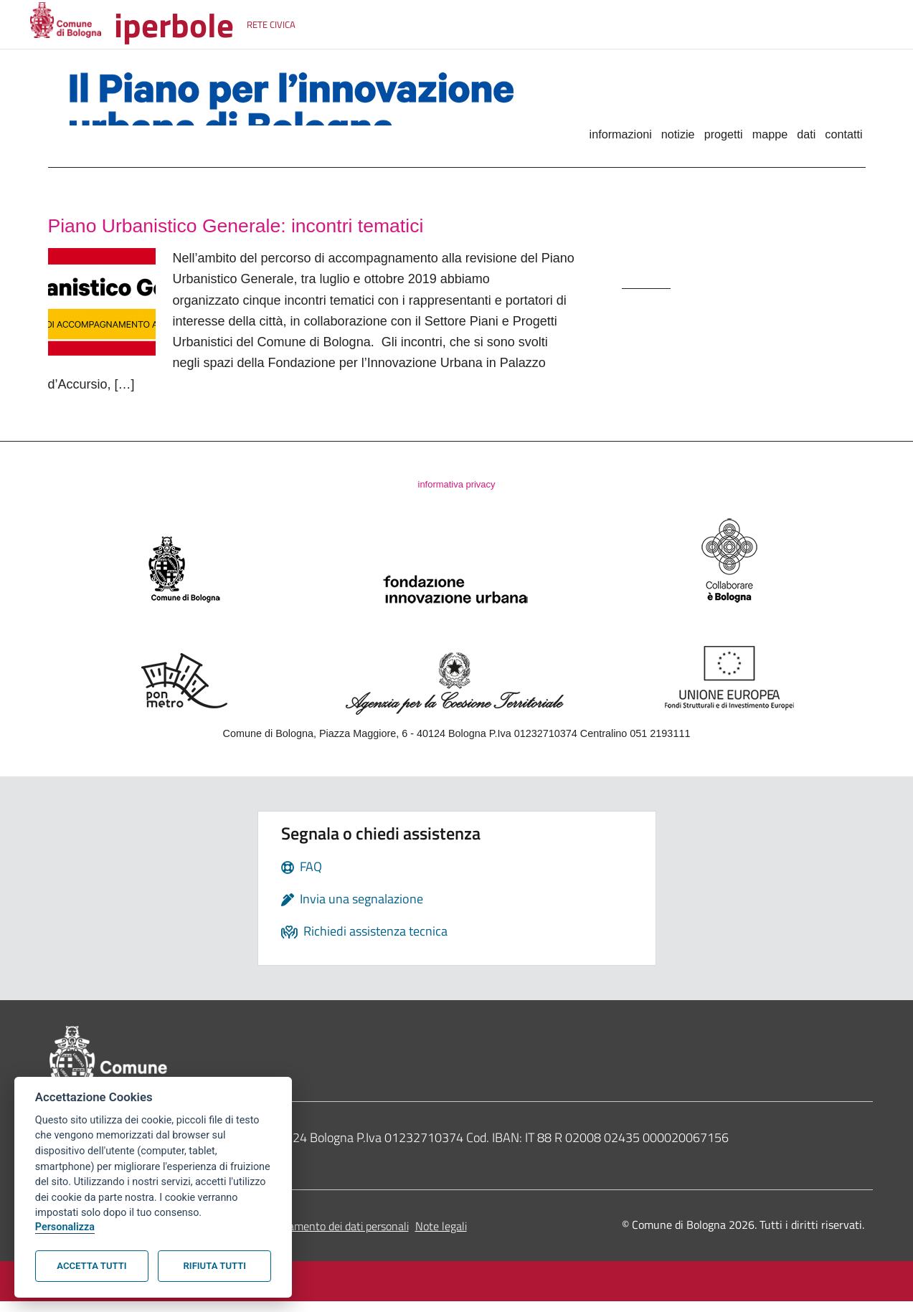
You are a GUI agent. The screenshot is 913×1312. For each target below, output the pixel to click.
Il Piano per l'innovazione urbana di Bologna (293, 110)
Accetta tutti (91, 1265)
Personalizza (65, 1227)
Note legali (441, 1236)
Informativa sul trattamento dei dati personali (300, 1236)
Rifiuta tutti (215, 1265)
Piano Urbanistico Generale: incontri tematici (302, 227)
